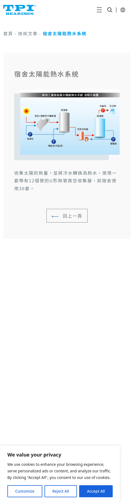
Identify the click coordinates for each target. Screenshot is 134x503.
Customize (24, 491)
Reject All (60, 491)
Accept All (96, 491)
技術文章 (28, 33)
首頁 (8, 33)
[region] (60, 474)
